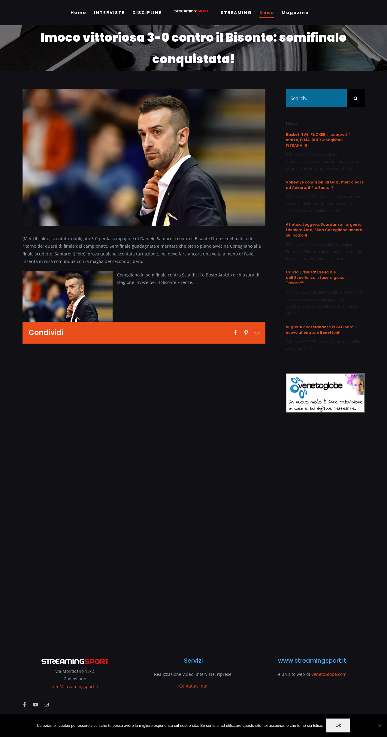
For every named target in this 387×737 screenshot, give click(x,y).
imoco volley (341, 203)
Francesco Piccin (300, 251)
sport (319, 168)
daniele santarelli (313, 203)
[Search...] (316, 98)
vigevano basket (340, 168)
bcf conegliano (326, 154)
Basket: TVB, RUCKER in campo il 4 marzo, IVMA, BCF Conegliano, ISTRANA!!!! (318, 140)
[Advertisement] (325, 531)
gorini (343, 299)
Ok (338, 725)
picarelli (292, 168)
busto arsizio (324, 196)
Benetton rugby (327, 341)
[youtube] (35, 704)
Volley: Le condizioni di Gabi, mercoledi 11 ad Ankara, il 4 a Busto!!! (325, 185)
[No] (379, 726)
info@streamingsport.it (75, 686)
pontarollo (295, 306)
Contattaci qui (193, 686)
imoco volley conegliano (307, 210)
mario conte (347, 161)
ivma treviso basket (317, 161)
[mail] (46, 704)
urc (311, 348)
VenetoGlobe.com (328, 674)
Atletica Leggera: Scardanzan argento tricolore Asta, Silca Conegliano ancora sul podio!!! (324, 230)
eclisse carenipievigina (317, 299)
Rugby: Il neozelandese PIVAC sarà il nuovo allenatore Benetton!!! (321, 329)
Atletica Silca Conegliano (334, 244)
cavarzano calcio (327, 292)
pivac (290, 348)
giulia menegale (330, 251)
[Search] (356, 98)
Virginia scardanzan (327, 258)
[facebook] (24, 704)
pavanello (351, 341)
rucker (307, 168)
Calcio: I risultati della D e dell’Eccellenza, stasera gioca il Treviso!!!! (317, 277)
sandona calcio (320, 306)
